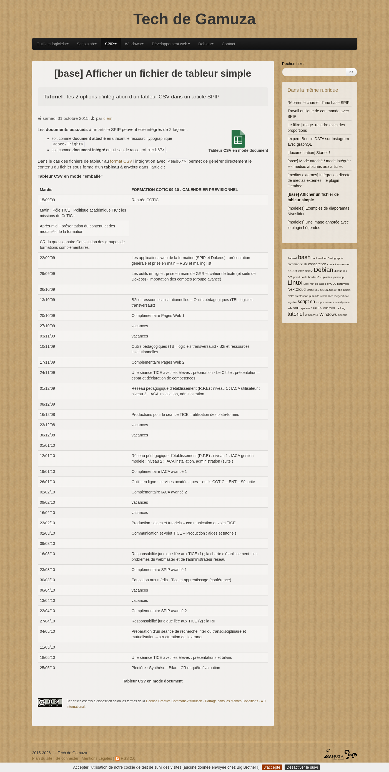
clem (107, 118)
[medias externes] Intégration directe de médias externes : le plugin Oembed (319, 180)
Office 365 (313, 289)
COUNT (292, 270)
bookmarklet (319, 258)
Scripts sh (87, 44)
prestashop (301, 295)
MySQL (331, 283)
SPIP (111, 44)
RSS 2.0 (125, 758)
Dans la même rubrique (313, 90)
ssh (290, 308)
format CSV (121, 161)
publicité (314, 295)
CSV (301, 270)
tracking (340, 308)
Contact (228, 44)
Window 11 (311, 314)
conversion (343, 264)
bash (304, 257)
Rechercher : (293, 63)
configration (317, 264)
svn (296, 307)
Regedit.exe (341, 295)
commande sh (297, 264)
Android (292, 258)
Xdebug (342, 314)
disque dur (340, 270)
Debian (205, 44)
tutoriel (296, 314)
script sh (306, 301)
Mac (306, 283)
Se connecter (67, 758)
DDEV (308, 270)
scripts (320, 302)
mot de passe (318, 283)
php (340, 289)
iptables (327, 277)
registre (292, 302)
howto (311, 277)
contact (331, 264)
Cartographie (335, 258)
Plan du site (42, 758)
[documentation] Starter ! (309, 152)
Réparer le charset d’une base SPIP (319, 102)
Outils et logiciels (53, 44)
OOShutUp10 (328, 289)
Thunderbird (326, 308)
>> (351, 71)
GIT (290, 277)
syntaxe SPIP (308, 308)
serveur (329, 302)
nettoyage (343, 283)
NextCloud (297, 289)
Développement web (171, 44)
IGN (319, 277)
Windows (134, 44)
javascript (338, 277)
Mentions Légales (97, 758)
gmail (296, 277)
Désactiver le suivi (302, 767)
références (326, 295)
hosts (304, 277)
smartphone (342, 302)
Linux (295, 282)
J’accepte (272, 767)
